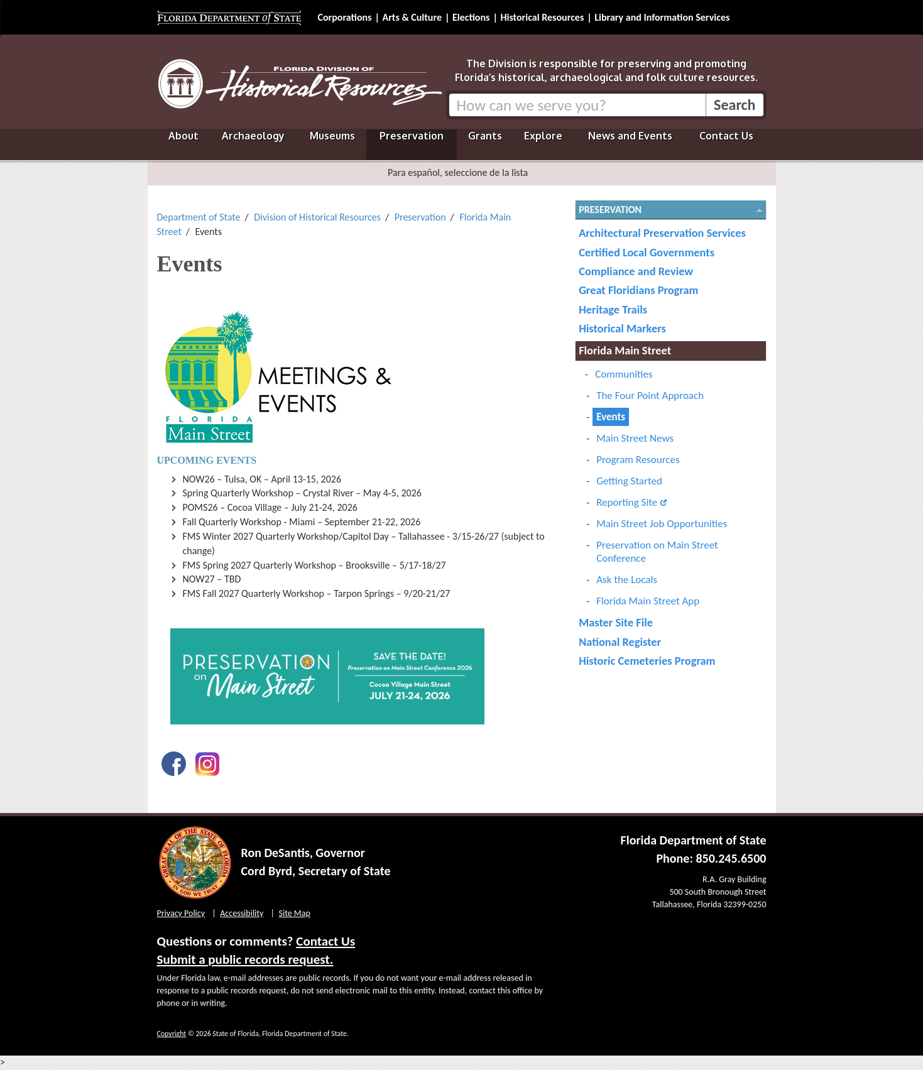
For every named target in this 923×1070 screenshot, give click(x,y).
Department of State (199, 217)
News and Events (630, 135)
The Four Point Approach (650, 395)
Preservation (412, 135)
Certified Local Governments (646, 252)
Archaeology (253, 135)
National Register (620, 642)
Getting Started (629, 481)
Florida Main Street (625, 350)
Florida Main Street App (647, 601)
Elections (470, 17)
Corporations (345, 17)
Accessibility (241, 913)
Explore (543, 135)
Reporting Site (626, 502)
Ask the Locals (626, 579)
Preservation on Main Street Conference (657, 551)
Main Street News (635, 438)
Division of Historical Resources (317, 217)
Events (610, 416)
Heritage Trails (613, 309)
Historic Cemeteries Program (647, 660)
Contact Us (726, 135)
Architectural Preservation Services (662, 233)
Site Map (294, 913)
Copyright (172, 1033)
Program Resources (637, 459)
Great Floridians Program (638, 290)
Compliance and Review (636, 271)
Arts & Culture (412, 17)
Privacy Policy (181, 913)
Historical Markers (622, 328)
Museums (332, 135)
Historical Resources (542, 17)
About (183, 135)
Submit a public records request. (245, 959)
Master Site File (616, 622)
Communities (624, 374)
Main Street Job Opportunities (661, 523)
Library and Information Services (661, 17)
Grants (485, 135)
